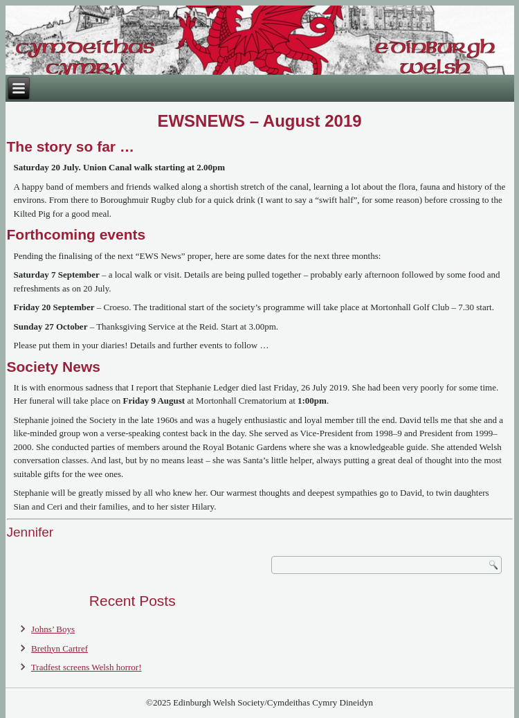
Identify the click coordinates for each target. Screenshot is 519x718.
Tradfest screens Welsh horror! (86, 667)
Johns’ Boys (53, 629)
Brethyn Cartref (59, 648)
